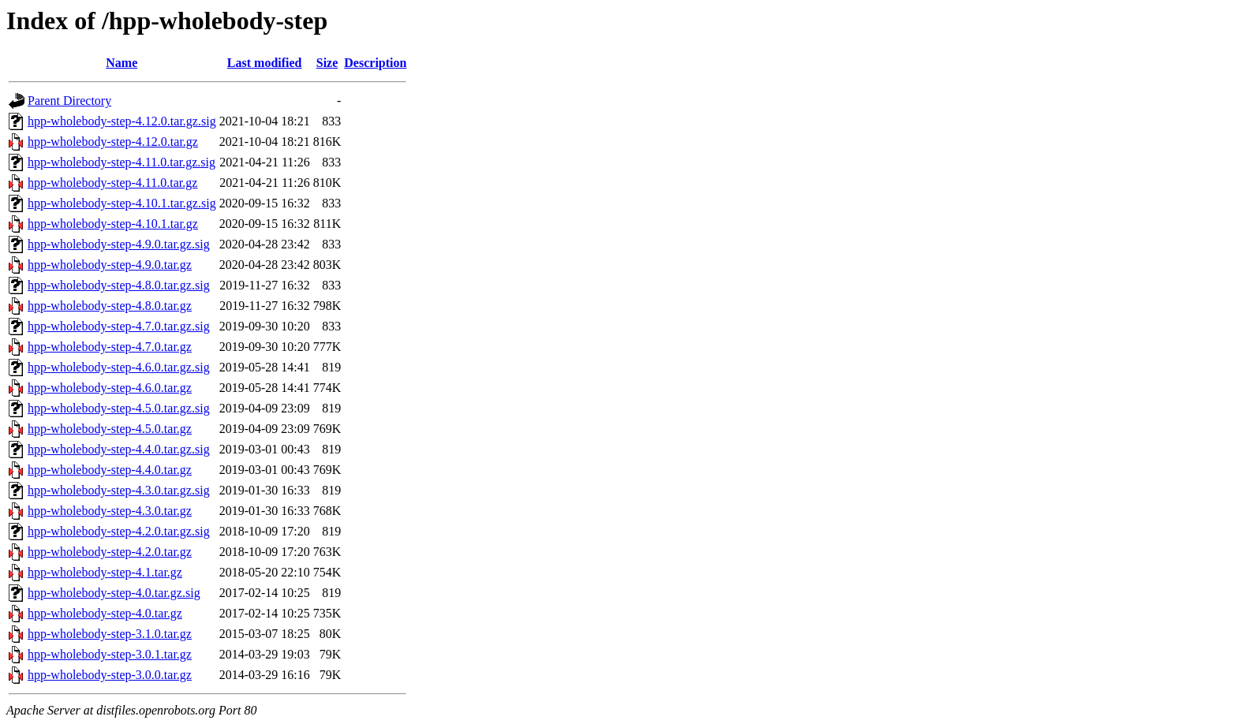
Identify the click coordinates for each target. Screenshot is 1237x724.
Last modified (264, 62)
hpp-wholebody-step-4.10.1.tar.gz (113, 223)
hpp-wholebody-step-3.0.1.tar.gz (110, 654)
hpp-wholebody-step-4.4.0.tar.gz (110, 469)
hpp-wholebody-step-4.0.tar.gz (105, 613)
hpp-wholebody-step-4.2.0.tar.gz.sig (119, 531)
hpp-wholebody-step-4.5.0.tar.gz (110, 428)
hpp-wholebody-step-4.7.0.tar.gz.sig (119, 326)
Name (121, 62)
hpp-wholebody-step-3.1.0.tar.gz (110, 633)
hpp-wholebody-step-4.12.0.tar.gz (113, 141)
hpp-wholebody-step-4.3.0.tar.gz (110, 510)
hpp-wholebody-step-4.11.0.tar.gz (112, 182)
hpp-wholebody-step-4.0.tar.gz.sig (114, 592)
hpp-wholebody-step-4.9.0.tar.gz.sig (119, 244)
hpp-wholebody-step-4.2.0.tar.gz (110, 551)
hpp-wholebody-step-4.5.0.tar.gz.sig (119, 408)
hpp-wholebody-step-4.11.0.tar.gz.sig (121, 162)
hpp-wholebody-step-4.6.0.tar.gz (110, 387)
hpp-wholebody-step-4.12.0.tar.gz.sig (122, 121)
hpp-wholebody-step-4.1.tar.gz (105, 572)
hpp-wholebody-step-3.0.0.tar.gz (110, 674)
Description (375, 62)
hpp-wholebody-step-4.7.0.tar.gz (110, 346)
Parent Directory (69, 100)
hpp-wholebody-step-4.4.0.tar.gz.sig (119, 449)
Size (327, 62)
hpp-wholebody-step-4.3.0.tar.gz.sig (119, 490)
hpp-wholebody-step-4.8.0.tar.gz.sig (119, 285)
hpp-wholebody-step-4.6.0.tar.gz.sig (119, 367)
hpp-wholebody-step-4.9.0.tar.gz (110, 264)
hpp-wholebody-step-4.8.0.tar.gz (110, 305)
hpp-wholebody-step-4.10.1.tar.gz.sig (122, 203)
